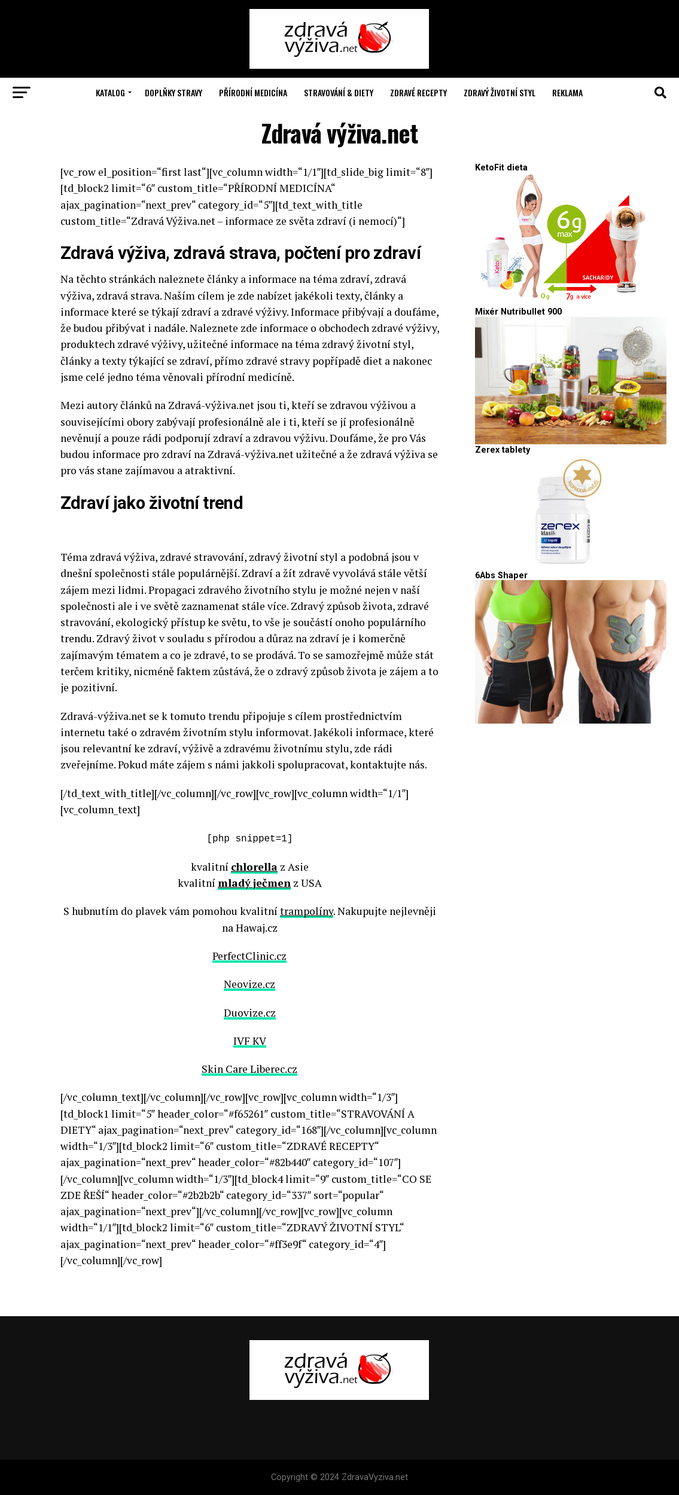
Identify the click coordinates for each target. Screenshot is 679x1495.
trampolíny (306, 910)
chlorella (254, 865)
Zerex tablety (502, 450)
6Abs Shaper (501, 575)
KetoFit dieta (501, 168)
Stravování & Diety (338, 92)
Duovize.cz (250, 1011)
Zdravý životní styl (499, 92)
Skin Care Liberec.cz (249, 1068)
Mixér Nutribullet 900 (518, 312)
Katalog (110, 92)
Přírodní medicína (253, 92)
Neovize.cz (249, 983)
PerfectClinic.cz (249, 955)
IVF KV (249, 1039)
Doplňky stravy (173, 92)
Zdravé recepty (418, 92)
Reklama (567, 92)
